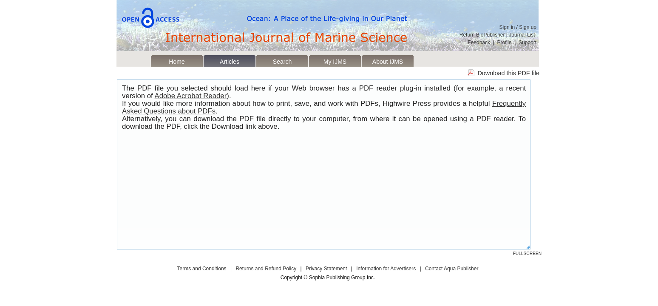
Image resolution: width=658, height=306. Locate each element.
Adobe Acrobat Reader (191, 96)
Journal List (522, 35)
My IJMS (334, 61)
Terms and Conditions (202, 269)
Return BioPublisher (482, 35)
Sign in (507, 27)
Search (282, 61)
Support (527, 42)
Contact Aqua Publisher (451, 269)
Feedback (479, 42)
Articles (229, 61)
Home (176, 61)
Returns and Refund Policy (265, 269)
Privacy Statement (326, 269)
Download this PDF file (508, 73)
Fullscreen (527, 253)
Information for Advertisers (386, 269)
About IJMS (387, 61)
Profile (504, 42)
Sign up (527, 27)
